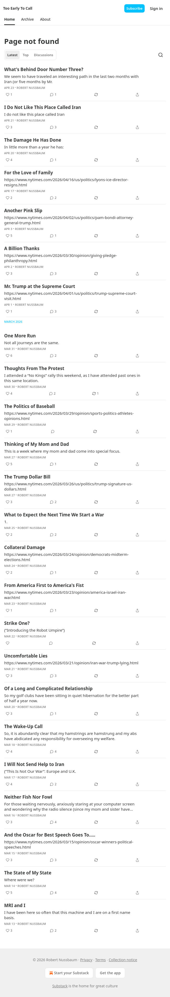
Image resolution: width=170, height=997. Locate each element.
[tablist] (30, 55)
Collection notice (123, 959)
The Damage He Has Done (32, 140)
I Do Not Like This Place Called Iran (42, 107)
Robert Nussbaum (31, 88)
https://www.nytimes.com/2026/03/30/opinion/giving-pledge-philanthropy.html (60, 258)
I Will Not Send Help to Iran (34, 764)
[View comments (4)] (53, 751)
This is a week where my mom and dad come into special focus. (62, 451)
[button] (9, 19)
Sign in (156, 8)
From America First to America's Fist (44, 585)
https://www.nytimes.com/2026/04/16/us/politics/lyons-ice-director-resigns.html (66, 182)
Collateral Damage (24, 547)
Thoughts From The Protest (34, 368)
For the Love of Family (28, 173)
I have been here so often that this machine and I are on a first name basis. (67, 915)
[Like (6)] (9, 356)
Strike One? (17, 623)
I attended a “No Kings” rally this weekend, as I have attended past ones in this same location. (72, 378)
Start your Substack (68, 973)
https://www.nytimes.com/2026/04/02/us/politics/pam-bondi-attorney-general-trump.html (68, 220)
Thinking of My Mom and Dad (36, 444)
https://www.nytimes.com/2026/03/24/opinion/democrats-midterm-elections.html (66, 557)
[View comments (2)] (53, 198)
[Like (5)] (9, 236)
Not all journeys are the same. (31, 342)
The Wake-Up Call (23, 726)
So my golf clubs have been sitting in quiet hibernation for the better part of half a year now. (71, 698)
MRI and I (14, 905)
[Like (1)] (9, 94)
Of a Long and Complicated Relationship (48, 688)
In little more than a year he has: (34, 146)
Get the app (110, 972)
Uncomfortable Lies (26, 656)
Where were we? (19, 879)
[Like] (7, 643)
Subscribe (134, 8)
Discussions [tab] (43, 55)
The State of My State (27, 873)
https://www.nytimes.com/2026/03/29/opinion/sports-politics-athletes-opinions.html (69, 416)
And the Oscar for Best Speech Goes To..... (49, 835)
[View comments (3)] (53, 127)
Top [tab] (26, 55)
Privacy (86, 959)
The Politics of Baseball (29, 406)
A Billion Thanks (21, 248)
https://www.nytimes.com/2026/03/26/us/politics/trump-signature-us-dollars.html (68, 486)
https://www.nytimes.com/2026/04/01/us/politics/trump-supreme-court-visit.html (70, 296)
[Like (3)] (9, 127)
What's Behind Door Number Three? (43, 69)
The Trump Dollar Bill (27, 477)
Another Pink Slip (23, 211)
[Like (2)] (9, 198)
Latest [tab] (12, 55)
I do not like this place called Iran (34, 114)
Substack (60, 985)
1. (6, 521)
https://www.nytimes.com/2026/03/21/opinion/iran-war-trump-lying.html (71, 662)
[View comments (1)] (53, 94)
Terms (100, 959)
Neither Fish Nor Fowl (28, 797)
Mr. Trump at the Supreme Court (39, 286)
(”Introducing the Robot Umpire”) (34, 630)
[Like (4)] (9, 160)
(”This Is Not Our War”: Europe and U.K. (40, 771)
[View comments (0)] (52, 431)
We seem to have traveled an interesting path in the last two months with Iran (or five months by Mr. (71, 79)
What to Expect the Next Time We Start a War (54, 515)
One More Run (20, 336)
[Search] (160, 55)
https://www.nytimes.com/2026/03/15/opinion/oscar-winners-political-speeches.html (68, 844)
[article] (85, 82)
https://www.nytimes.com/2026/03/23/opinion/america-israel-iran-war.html (65, 595)
